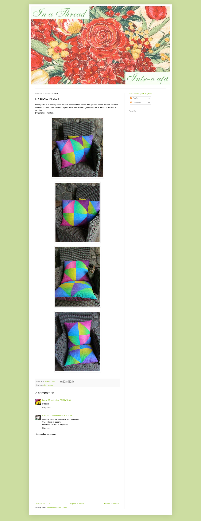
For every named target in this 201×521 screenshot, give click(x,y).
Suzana (45, 416)
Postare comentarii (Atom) (57, 508)
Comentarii (135, 103)
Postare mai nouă (43, 503)
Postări (134, 98)
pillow (45, 385)
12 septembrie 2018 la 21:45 (61, 416)
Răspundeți (46, 408)
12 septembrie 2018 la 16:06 (59, 400)
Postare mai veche (111, 503)
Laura (44, 400)
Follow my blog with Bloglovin (140, 94)
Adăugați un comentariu (46, 434)
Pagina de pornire (77, 503)
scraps (50, 385)
